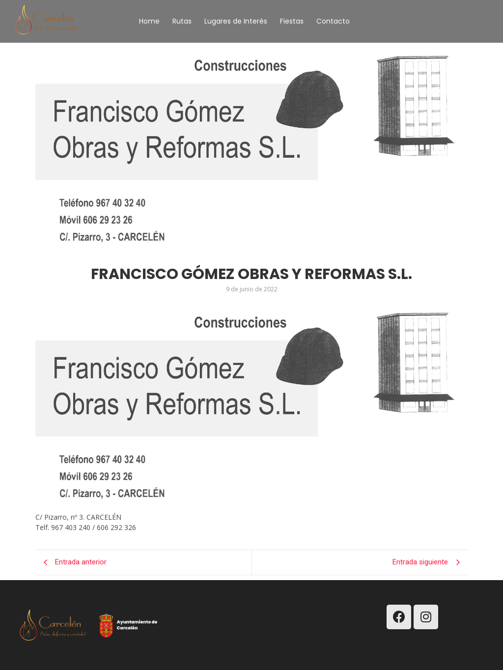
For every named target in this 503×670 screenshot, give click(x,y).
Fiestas (292, 21)
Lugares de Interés (235, 21)
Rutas (182, 21)
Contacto (333, 21)
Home (149, 21)
